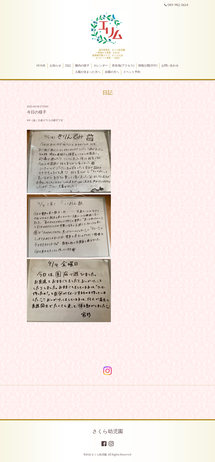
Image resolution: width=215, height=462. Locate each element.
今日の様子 (36, 112)
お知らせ (55, 65)
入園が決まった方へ (88, 72)
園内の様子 (82, 65)
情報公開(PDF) (147, 65)
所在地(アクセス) (123, 65)
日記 (68, 65)
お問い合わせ (170, 65)
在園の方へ (112, 72)
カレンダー (101, 65)
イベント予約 (131, 72)
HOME (41, 65)
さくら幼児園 (107, 431)
